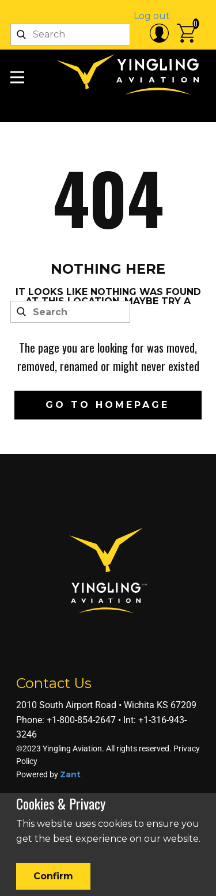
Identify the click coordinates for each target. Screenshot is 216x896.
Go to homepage (107, 404)
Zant (70, 774)
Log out (152, 15)
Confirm (53, 876)
